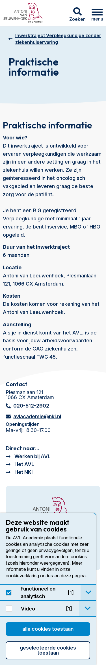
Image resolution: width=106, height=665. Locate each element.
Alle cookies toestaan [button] (47, 629)
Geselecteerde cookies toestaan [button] (48, 650)
